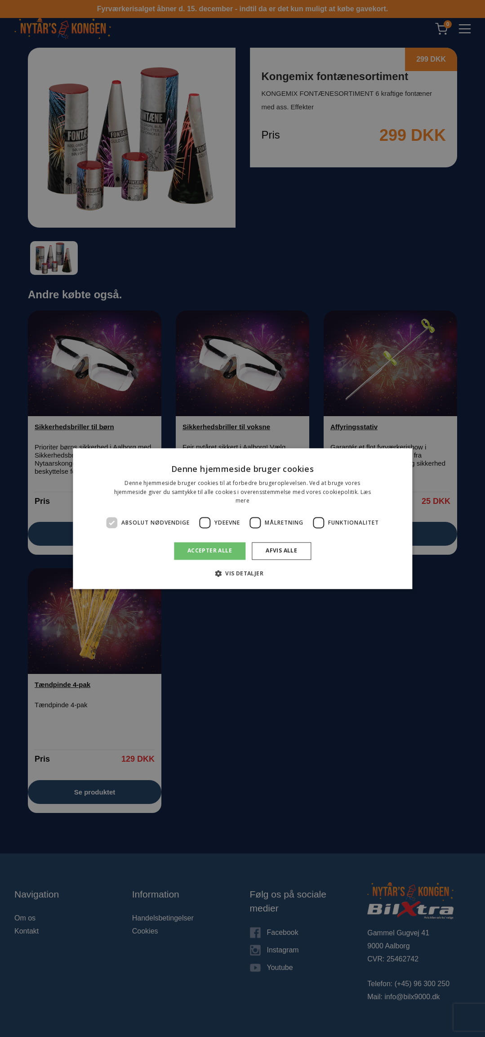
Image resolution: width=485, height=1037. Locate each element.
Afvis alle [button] (281, 551)
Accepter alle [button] (209, 551)
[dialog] (242, 518)
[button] (242, 573)
